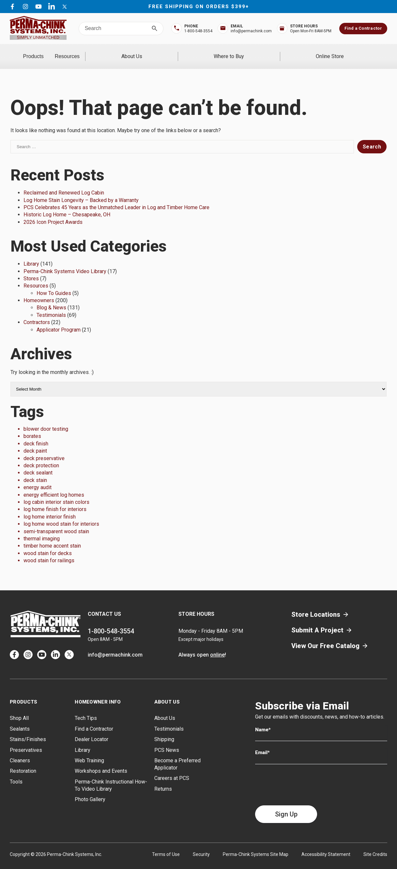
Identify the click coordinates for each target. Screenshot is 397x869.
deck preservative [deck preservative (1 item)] (44, 449)
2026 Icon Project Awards (53, 213)
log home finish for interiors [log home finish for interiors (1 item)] (54, 501)
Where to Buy (265, 52)
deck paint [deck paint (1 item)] (35, 442)
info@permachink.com (115, 646)
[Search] (154, 28)
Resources (121, 52)
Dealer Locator (91, 731)
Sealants (20, 720)
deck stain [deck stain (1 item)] (35, 471)
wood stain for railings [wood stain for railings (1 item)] (48, 552)
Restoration (23, 762)
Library (31, 255)
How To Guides (54, 284)
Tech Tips (86, 709)
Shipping (164, 731)
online (217, 646)
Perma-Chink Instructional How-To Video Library (111, 776)
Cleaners (20, 752)
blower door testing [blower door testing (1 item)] (45, 420)
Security (201, 845)
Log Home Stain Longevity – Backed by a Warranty (81, 191)
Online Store (342, 52)
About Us (192, 52)
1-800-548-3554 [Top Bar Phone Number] (198, 31)
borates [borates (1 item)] (32, 428)
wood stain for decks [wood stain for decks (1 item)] (47, 544)
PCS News (166, 741)
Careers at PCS (171, 770)
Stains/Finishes (28, 731)
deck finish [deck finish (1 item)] (35, 435)
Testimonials (51, 306)
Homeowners (38, 292)
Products (51, 52)
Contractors (36, 314)
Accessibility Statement (325, 845)
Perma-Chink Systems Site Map (255, 845)
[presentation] (304, 776)
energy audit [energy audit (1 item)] (37, 479)
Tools (16, 773)
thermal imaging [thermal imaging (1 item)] (41, 530)
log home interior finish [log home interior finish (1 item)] (49, 508)
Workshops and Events (101, 762)
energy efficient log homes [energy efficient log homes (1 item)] (53, 486)
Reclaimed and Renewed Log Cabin (63, 184)
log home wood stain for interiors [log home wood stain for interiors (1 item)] (61, 515)
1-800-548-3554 (111, 623)
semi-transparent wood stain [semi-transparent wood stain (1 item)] (56, 523)
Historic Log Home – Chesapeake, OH (66, 206)
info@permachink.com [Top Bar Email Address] (251, 31)
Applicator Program (59, 321)
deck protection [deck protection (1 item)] (41, 457)
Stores (31, 270)
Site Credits (375, 845)
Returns (163, 780)
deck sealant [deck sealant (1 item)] (38, 464)
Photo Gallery (90, 791)
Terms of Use (166, 845)
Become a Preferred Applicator (177, 755)
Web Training (89, 752)
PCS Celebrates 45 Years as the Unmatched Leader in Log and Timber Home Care (116, 199)
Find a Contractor (363, 28)
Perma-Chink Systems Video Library (64, 262)
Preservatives (26, 741)
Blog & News (51, 299)
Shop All (19, 709)
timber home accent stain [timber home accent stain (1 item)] (52, 537)
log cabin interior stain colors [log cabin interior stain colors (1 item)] (56, 493)
